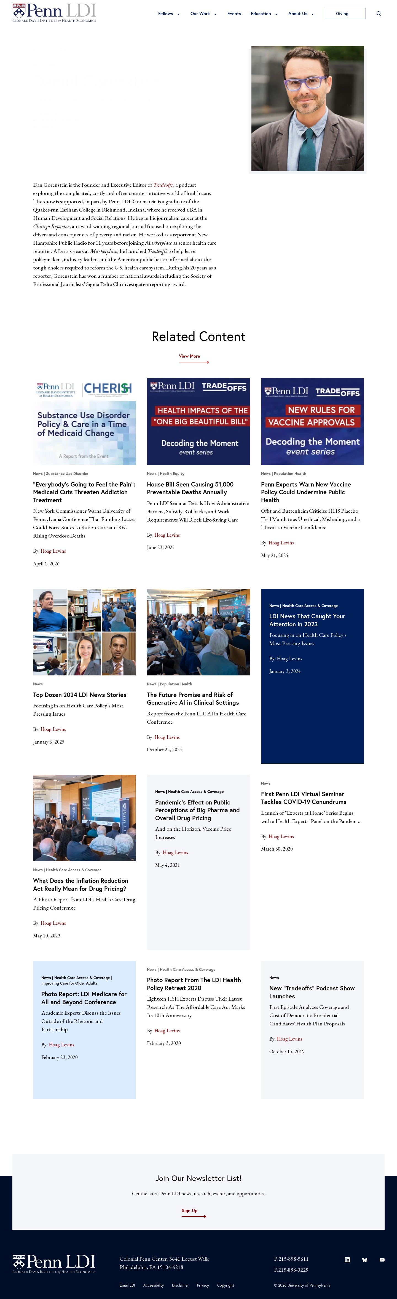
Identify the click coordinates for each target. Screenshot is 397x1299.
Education (261, 13)
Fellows (165, 13)
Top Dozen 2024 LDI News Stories (80, 695)
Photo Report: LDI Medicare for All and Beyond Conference (84, 998)
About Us (297, 13)
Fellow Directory (77, 50)
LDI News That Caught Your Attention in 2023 (307, 620)
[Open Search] (379, 14)
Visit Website (46, 113)
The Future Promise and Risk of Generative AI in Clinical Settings (193, 699)
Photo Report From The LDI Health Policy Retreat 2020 (194, 984)
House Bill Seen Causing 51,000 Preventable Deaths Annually (190, 488)
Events (234, 13)
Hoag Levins (53, 551)
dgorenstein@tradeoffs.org (60, 119)
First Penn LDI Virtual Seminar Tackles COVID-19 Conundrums (304, 798)
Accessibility (153, 1285)
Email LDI (127, 1285)
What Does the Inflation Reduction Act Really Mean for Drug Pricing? (80, 884)
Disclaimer (180, 1285)
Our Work (200, 13)
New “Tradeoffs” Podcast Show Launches (312, 992)
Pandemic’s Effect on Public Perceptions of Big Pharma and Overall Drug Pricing (197, 810)
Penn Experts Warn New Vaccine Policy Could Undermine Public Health (306, 492)
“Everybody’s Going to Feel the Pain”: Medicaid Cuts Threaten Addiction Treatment (84, 492)
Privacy (203, 1285)
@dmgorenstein (52, 126)
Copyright (225, 1285)
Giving (345, 13)
